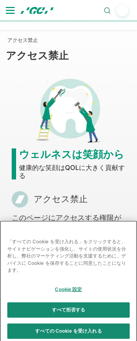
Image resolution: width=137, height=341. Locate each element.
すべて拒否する (68, 312)
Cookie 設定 (68, 292)
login (122, 10)
